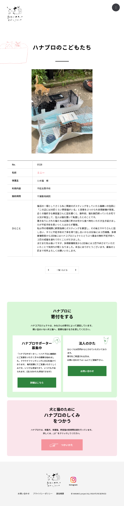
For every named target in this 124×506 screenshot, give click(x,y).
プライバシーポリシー (43, 494)
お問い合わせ (24, 494)
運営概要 (60, 494)
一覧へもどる (62, 270)
